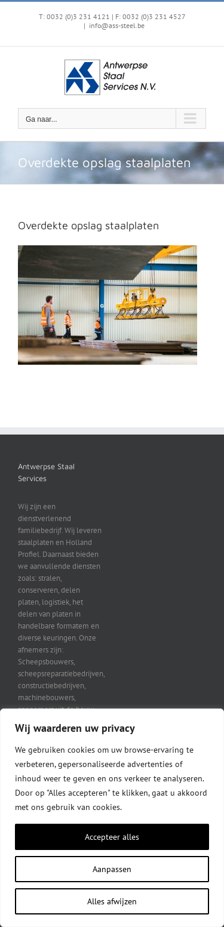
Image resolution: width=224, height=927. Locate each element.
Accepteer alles (112, 836)
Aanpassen (112, 869)
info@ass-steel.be (117, 25)
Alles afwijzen (112, 901)
